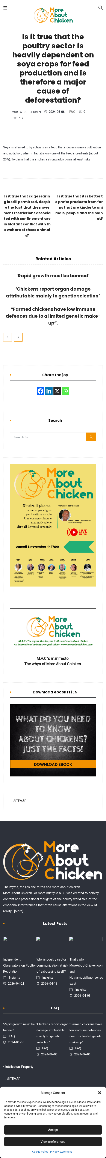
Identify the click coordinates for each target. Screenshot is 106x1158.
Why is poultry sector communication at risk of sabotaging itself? (52, 965)
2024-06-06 (54, 112)
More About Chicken (26, 112)
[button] (99, 1093)
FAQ (72, 112)
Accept (53, 1130)
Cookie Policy (40, 1151)
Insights (14, 977)
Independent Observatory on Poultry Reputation (19, 965)
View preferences (53, 1142)
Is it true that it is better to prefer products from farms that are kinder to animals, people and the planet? (79, 207)
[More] (18, 911)
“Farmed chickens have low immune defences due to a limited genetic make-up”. (53, 316)
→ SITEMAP (18, 801)
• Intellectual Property (18, 1067)
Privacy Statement (61, 1151)
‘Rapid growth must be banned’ (53, 276)
